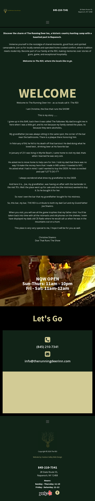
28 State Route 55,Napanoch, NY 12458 (85, 10)
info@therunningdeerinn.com (47, 361)
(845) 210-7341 (47, 347)
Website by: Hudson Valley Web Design (47, 457)
